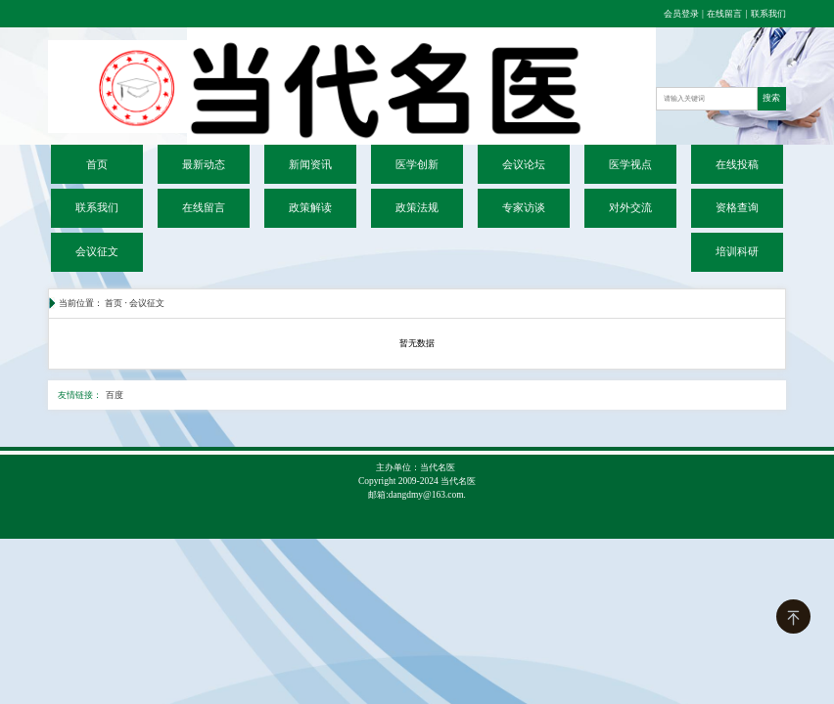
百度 (114, 395)
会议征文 (96, 251)
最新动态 (203, 164)
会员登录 (682, 14)
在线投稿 (737, 164)
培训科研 (737, 251)
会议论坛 (523, 164)
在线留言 (724, 14)
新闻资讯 (310, 164)
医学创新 (417, 164)
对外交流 (630, 207)
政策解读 (310, 207)
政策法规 (417, 207)
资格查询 (737, 207)
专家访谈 (523, 207)
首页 (97, 164)
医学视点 (630, 164)
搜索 (771, 98)
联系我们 (768, 14)
